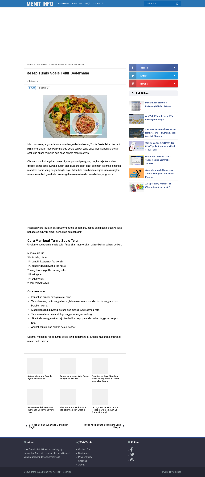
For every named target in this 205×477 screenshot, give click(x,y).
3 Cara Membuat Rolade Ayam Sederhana (40, 377)
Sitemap (82, 461)
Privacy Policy (85, 457)
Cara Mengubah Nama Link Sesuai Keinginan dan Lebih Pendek (159, 175)
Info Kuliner (43, 88)
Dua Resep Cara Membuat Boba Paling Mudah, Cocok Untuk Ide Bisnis (106, 379)
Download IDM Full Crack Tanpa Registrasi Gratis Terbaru (158, 161)
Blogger (177, 472)
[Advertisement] (102, 35)
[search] (162, 3)
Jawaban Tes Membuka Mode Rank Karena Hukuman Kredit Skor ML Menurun (161, 133)
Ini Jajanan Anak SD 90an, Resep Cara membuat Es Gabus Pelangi (105, 410)
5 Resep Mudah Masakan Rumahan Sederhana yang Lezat (41, 410)
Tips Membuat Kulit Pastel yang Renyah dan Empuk (74, 409)
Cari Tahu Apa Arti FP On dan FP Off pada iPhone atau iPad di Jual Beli (160, 147)
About (81, 464)
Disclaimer (83, 453)
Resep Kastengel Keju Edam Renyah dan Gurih (72, 377)
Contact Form (85, 449)
